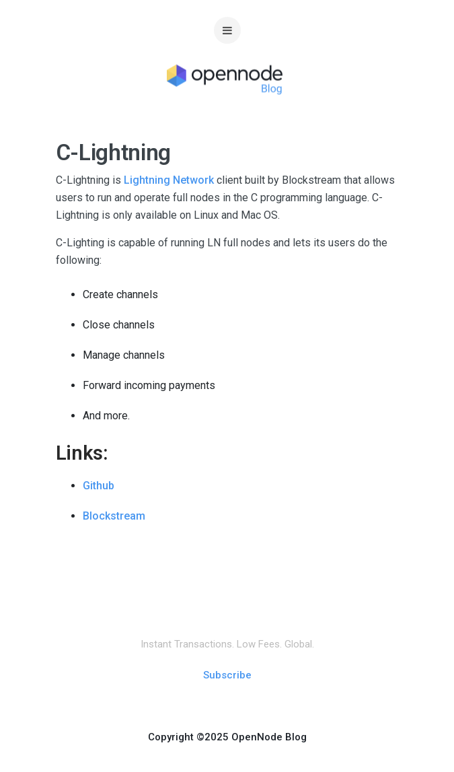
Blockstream (114, 516)
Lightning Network (169, 180)
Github (98, 485)
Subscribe (227, 675)
